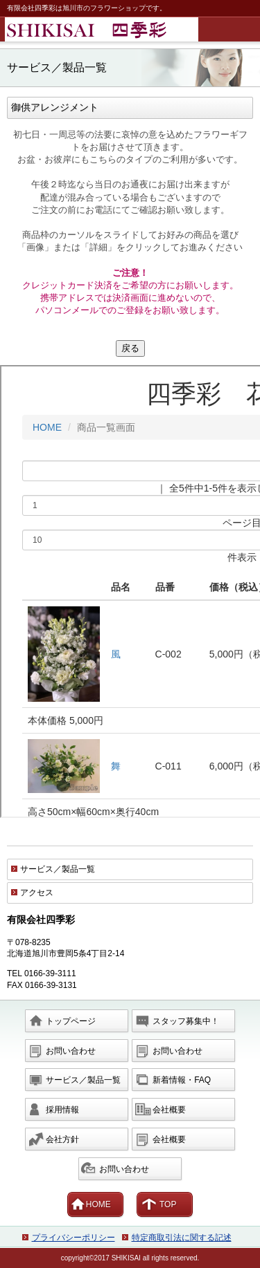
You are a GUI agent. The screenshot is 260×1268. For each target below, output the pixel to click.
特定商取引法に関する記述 (182, 1237)
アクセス (36, 892)
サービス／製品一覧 (57, 869)
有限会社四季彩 (132, 29)
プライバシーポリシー (73, 1237)
